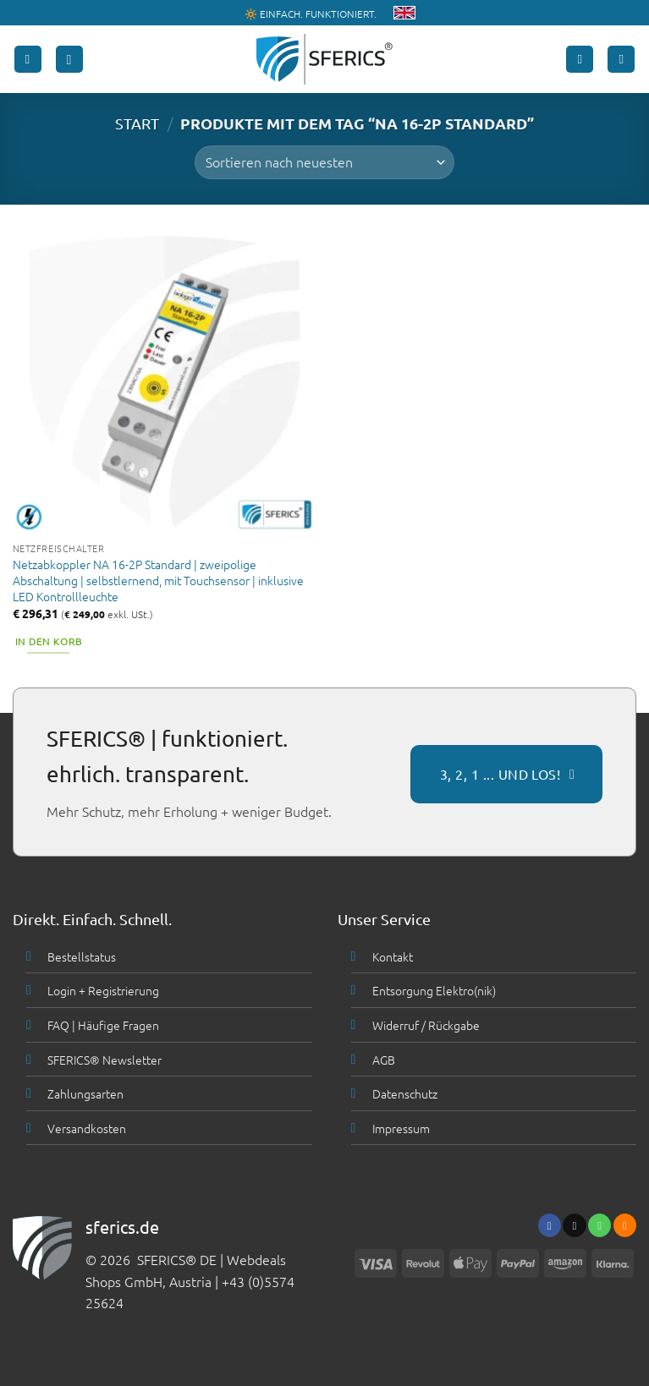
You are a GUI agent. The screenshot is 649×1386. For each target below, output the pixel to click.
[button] (27, 60)
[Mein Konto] (579, 60)
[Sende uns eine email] (574, 1225)
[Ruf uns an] (599, 1225)
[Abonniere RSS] (624, 1225)
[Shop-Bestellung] (324, 162)
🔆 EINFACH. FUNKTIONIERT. (311, 13)
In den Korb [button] (49, 641)
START (137, 123)
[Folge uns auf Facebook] (549, 1225)
